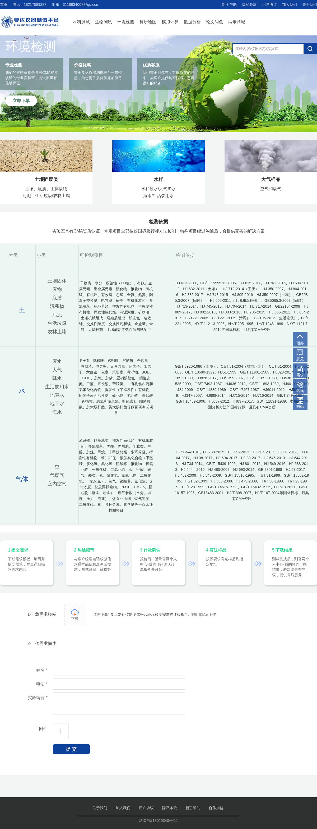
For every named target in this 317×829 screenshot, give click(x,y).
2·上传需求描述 (41, 643)
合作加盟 (216, 808)
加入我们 (289, 4)
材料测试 (81, 22)
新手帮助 (229, 4)
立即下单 (21, 100)
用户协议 (269, 4)
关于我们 (309, 4)
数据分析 (192, 22)
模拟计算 (170, 22)
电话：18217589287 (29, 4)
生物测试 (103, 22)
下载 (75, 615)
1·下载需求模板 (41, 614)
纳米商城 (236, 22)
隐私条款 (249, 4)
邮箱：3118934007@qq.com (75, 4)
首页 (3, 4)
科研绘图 (147, 22)
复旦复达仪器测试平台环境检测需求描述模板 (147, 614)
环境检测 (125, 22)
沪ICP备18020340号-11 (158, 820)
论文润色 (214, 22)
